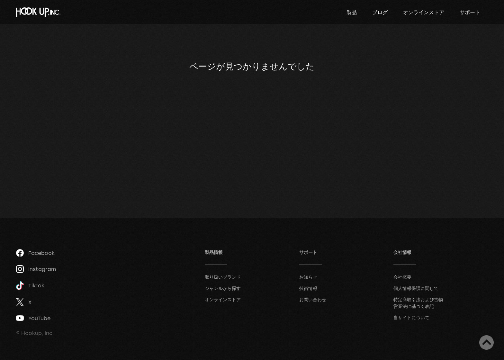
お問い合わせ (312, 299)
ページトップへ (486, 342)
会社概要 (402, 277)
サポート (470, 12)
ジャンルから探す (223, 288)
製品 (351, 12)
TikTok (30, 285)
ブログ (380, 12)
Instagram (36, 269)
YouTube (33, 318)
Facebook (35, 253)
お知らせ (308, 277)
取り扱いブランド (223, 277)
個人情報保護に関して (415, 288)
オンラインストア (423, 12)
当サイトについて (411, 317)
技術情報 (308, 288)
